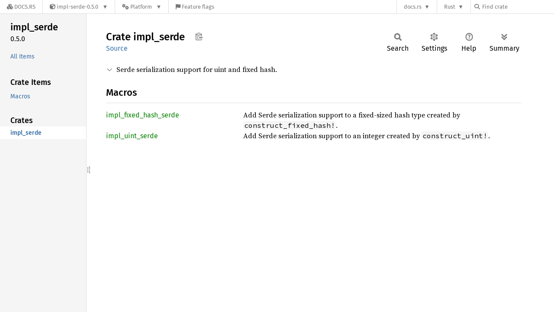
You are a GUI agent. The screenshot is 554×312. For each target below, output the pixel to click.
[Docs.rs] (21, 6)
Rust (449, 6)
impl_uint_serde (132, 136)
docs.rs (413, 6)
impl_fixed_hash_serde (142, 115)
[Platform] (141, 6)
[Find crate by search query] (517, 6)
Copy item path (199, 36)
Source (117, 48)
